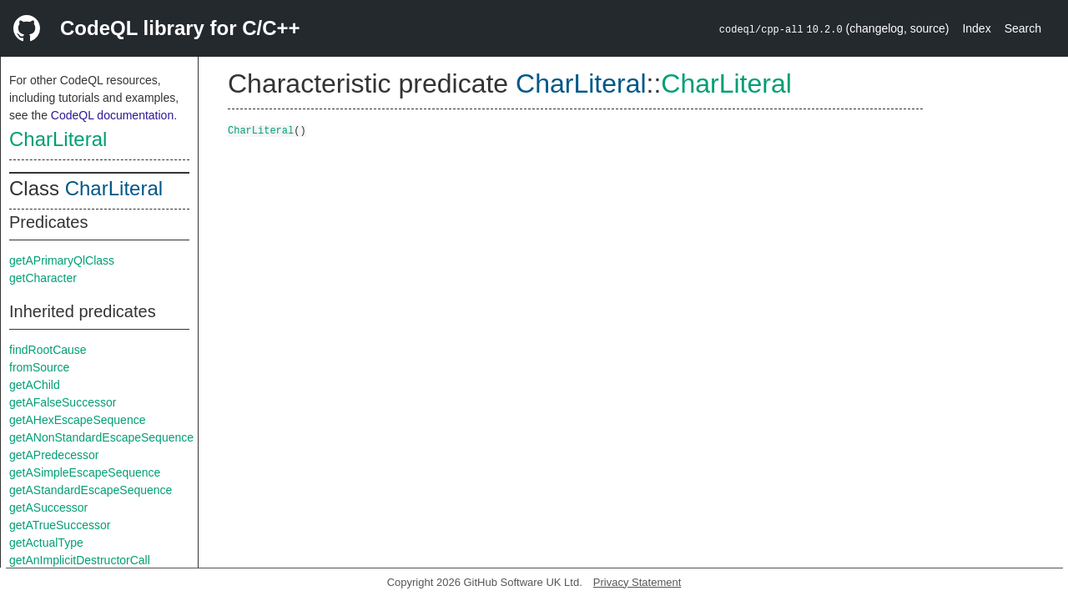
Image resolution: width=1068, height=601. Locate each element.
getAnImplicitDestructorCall (79, 560)
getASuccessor (48, 507)
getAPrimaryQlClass (61, 260)
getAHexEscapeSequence (77, 420)
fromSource (39, 367)
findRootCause (48, 349)
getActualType (46, 542)
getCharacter (43, 278)
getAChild (34, 384)
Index (976, 28)
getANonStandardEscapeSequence (101, 437)
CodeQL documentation (112, 115)
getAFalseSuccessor (62, 402)
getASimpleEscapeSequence (84, 472)
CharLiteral (58, 139)
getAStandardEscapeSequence (90, 490)
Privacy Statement (637, 582)
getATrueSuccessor (59, 525)
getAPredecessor (53, 455)
